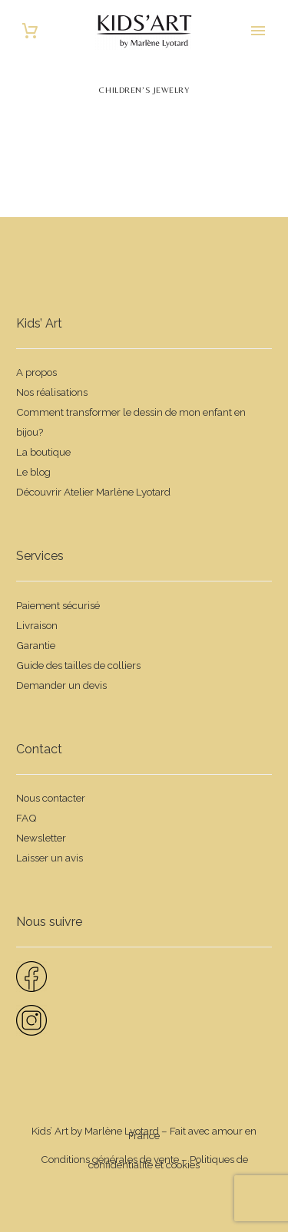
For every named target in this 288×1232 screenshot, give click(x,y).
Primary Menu (258, 30)
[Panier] (30, 31)
